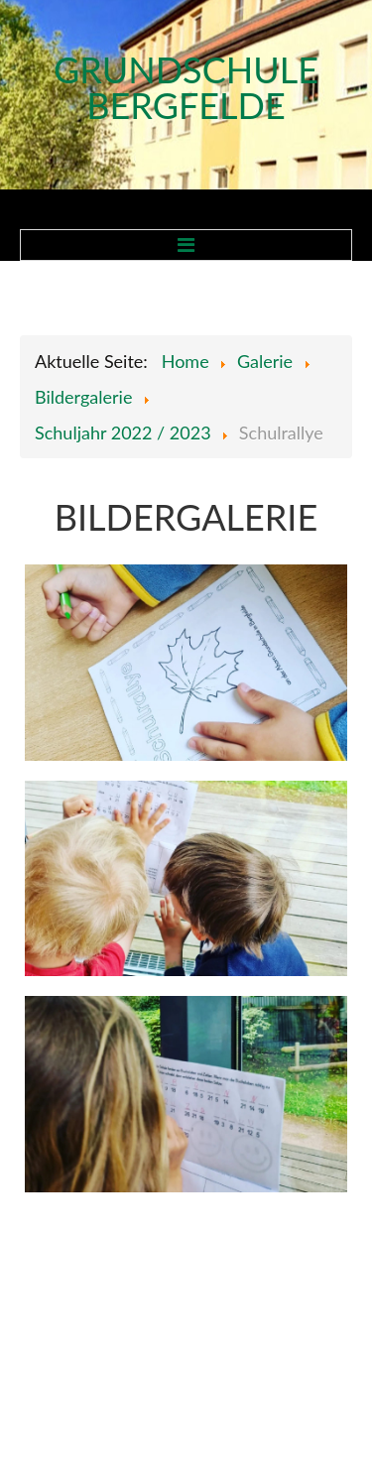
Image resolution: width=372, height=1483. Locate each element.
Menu (186, 245)
